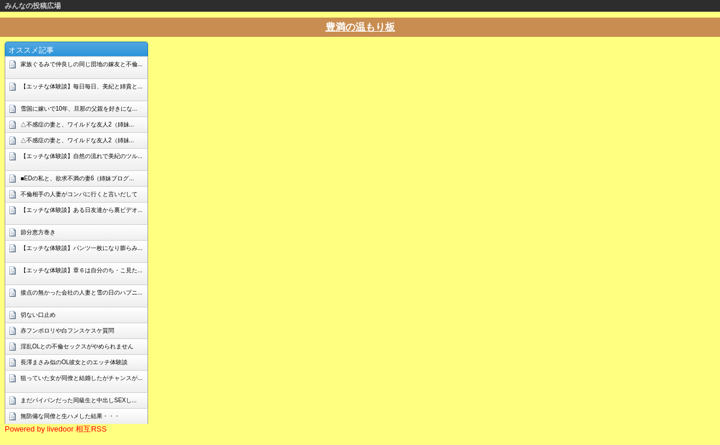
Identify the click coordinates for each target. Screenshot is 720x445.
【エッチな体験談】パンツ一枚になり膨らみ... (81, 248)
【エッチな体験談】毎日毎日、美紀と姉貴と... (81, 86)
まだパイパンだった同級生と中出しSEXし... (78, 400)
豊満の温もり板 (360, 27)
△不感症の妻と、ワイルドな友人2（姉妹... (77, 124)
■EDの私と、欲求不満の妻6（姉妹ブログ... (77, 178)
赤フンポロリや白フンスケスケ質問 (67, 330)
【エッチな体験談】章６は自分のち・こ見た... (81, 270)
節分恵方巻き (38, 232)
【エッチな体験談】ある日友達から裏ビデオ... (81, 210)
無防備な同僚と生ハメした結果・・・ (70, 416)
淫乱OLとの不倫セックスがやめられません (76, 346)
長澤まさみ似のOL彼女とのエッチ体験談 (74, 362)
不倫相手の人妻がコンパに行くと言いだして (79, 194)
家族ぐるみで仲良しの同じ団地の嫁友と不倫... (81, 64)
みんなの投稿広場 (33, 6)
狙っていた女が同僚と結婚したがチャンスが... (81, 378)
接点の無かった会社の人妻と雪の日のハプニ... (81, 292)
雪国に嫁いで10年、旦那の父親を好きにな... (78, 108)
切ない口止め (38, 315)
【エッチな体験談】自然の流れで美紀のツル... (81, 156)
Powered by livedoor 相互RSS (56, 429)
